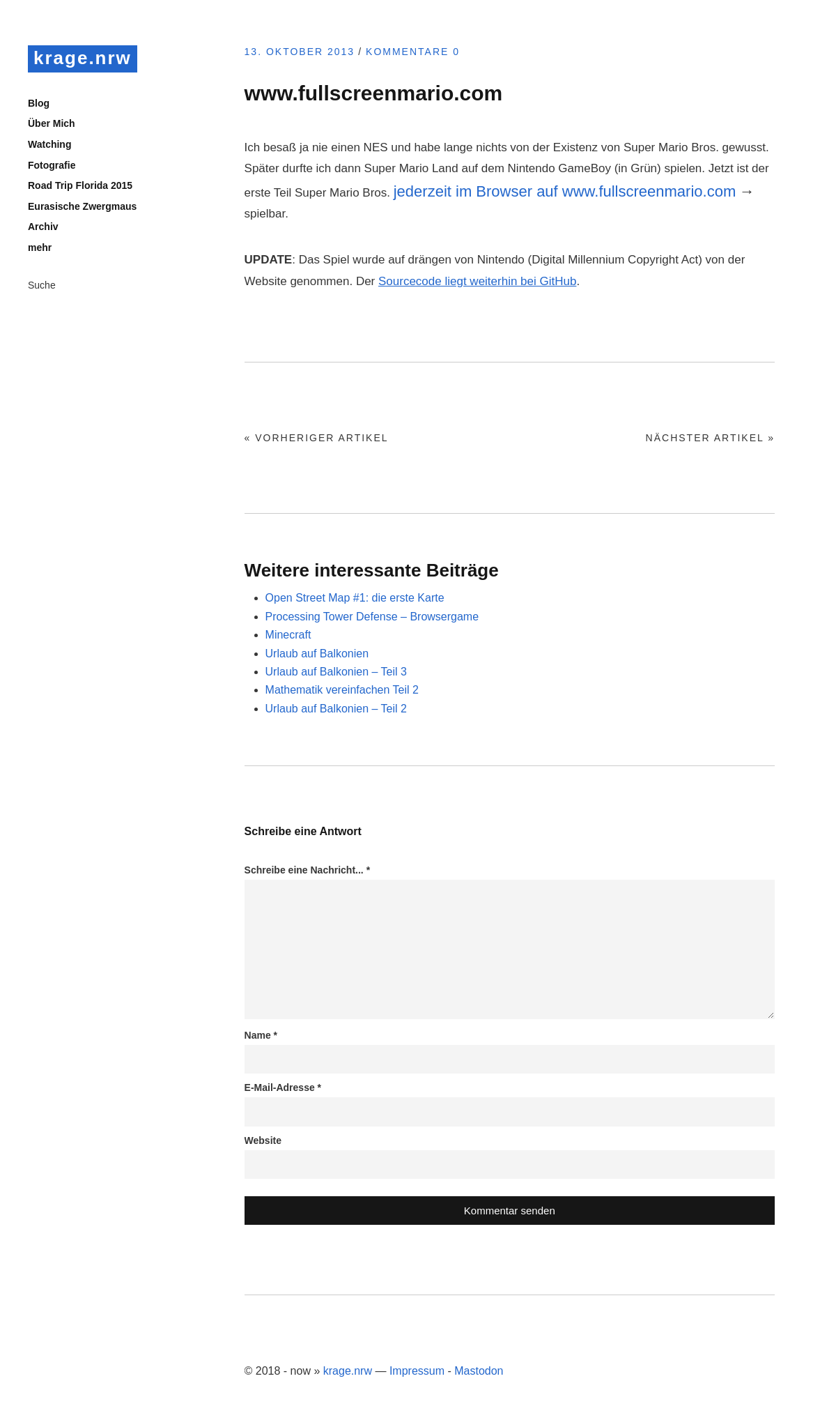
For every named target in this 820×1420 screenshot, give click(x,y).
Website (263, 1140)
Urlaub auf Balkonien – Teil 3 (336, 672)
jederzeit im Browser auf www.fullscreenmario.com (565, 191)
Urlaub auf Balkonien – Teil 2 (336, 709)
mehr (40, 247)
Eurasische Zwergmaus (82, 206)
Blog (38, 103)
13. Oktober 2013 (300, 51)
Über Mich (51, 123)
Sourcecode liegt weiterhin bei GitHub (477, 281)
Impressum (416, 1371)
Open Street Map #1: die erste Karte (354, 598)
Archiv (43, 226)
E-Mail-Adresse (283, 1087)
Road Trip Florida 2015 (80, 185)
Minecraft (288, 635)
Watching (49, 144)
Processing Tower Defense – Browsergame (372, 617)
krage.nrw (82, 57)
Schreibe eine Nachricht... (308, 870)
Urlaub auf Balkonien (317, 653)
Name (261, 1035)
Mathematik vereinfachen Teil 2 (342, 690)
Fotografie (51, 165)
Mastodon (478, 1371)
